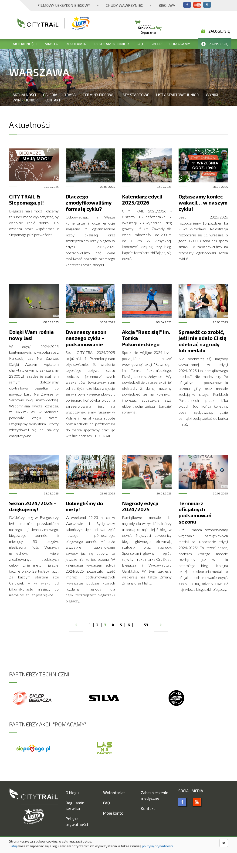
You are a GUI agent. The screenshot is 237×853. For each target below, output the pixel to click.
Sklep (156, 44)
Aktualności (25, 44)
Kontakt (53, 100)
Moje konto (113, 813)
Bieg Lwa (167, 5)
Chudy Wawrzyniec (124, 5)
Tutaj (13, 846)
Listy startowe (134, 94)
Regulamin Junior (111, 44)
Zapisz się (214, 44)
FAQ (139, 44)
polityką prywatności (157, 846)
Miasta (51, 44)
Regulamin (76, 44)
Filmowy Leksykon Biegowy (63, 5)
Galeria (50, 94)
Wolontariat (114, 792)
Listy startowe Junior (177, 94)
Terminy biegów (98, 94)
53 (146, 624)
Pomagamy (179, 44)
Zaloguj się (215, 31)
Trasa (70, 94)
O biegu (72, 792)
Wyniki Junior (25, 100)
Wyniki (212, 94)
